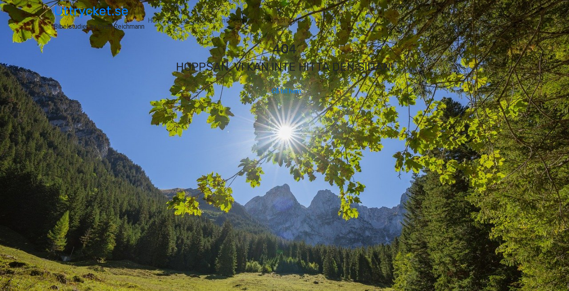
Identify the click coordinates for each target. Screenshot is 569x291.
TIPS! (300, 20)
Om (319, 20)
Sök (336, 20)
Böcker (204, 20)
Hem (154, 20)
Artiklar (177, 20)
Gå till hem (284, 91)
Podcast (273, 20)
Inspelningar (237, 20)
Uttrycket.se (91, 11)
